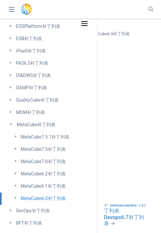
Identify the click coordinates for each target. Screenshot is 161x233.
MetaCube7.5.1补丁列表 (44, 136)
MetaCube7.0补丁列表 (43, 161)
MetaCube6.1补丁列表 (43, 186)
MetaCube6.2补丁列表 (43, 173)
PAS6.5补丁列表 (32, 63)
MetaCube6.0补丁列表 (43, 198)
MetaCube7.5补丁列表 (43, 149)
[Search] (151, 9)
